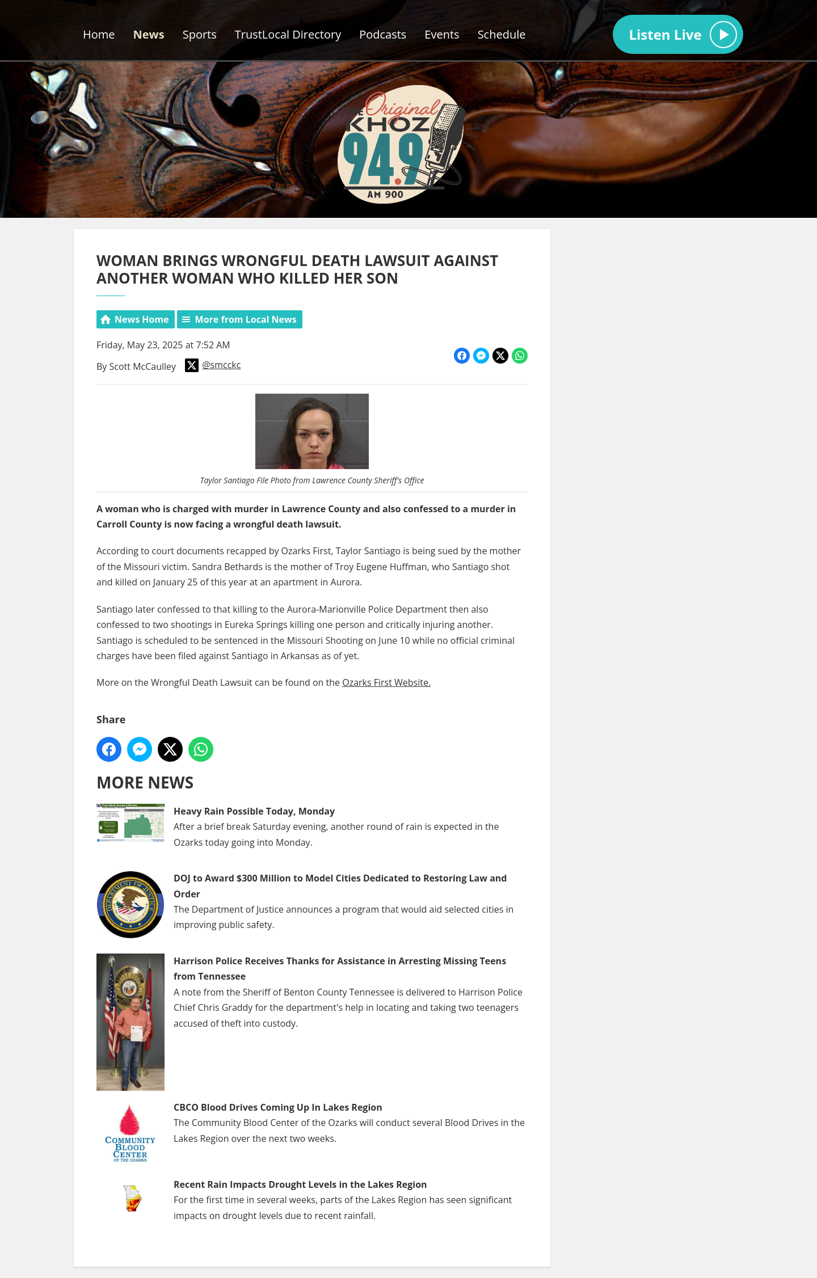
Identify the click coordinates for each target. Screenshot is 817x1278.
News (149, 34)
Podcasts (382, 34)
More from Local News (246, 319)
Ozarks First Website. (386, 682)
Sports (200, 34)
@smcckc (213, 365)
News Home (142, 319)
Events (441, 34)
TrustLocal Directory (288, 34)
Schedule (502, 34)
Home (99, 34)
